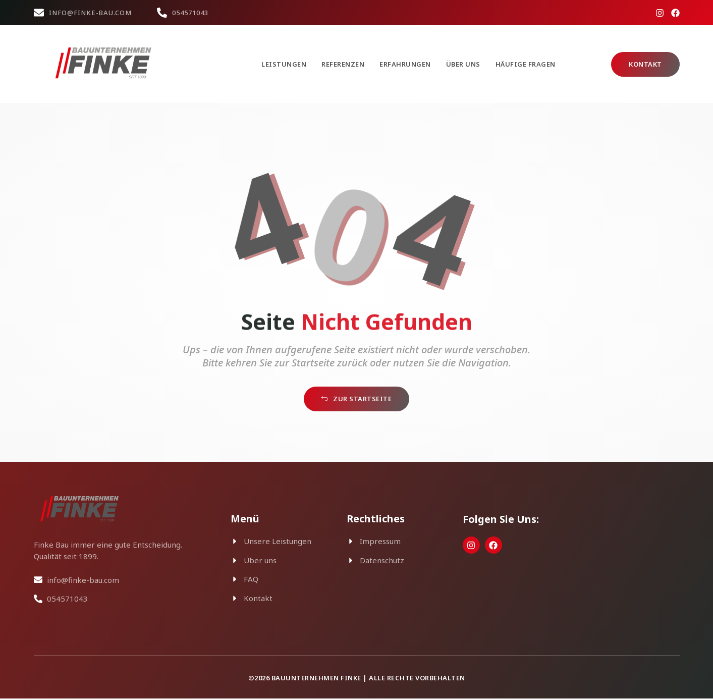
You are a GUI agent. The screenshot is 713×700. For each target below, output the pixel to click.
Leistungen (283, 64)
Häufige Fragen (526, 64)
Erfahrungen (405, 64)
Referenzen (342, 64)
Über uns (463, 64)
